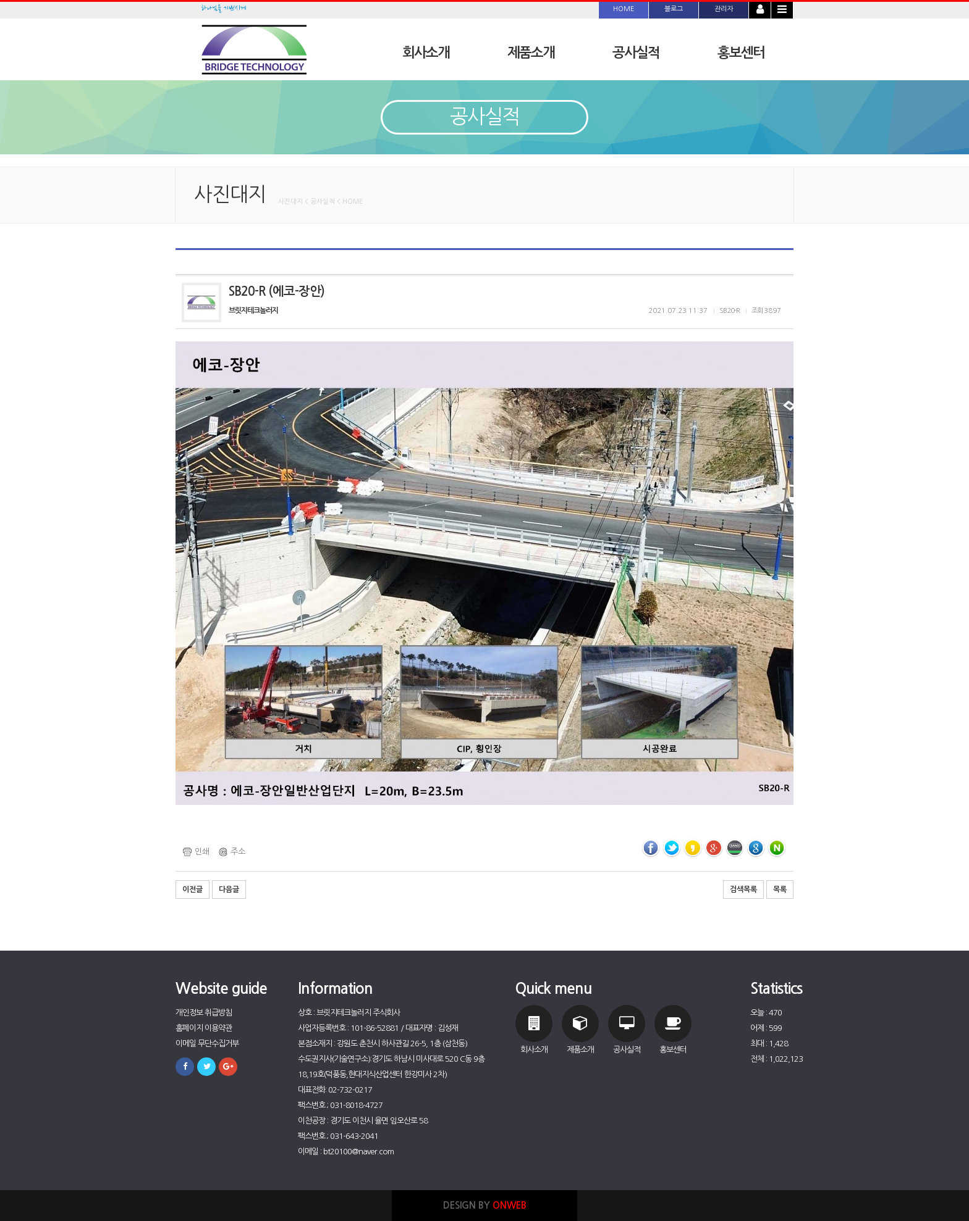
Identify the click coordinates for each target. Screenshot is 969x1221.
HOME (623, 9)
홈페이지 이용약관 (204, 1028)
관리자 (723, 9)
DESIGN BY (485, 1205)
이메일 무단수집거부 (207, 1044)
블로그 (673, 9)
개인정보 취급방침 (204, 1013)
